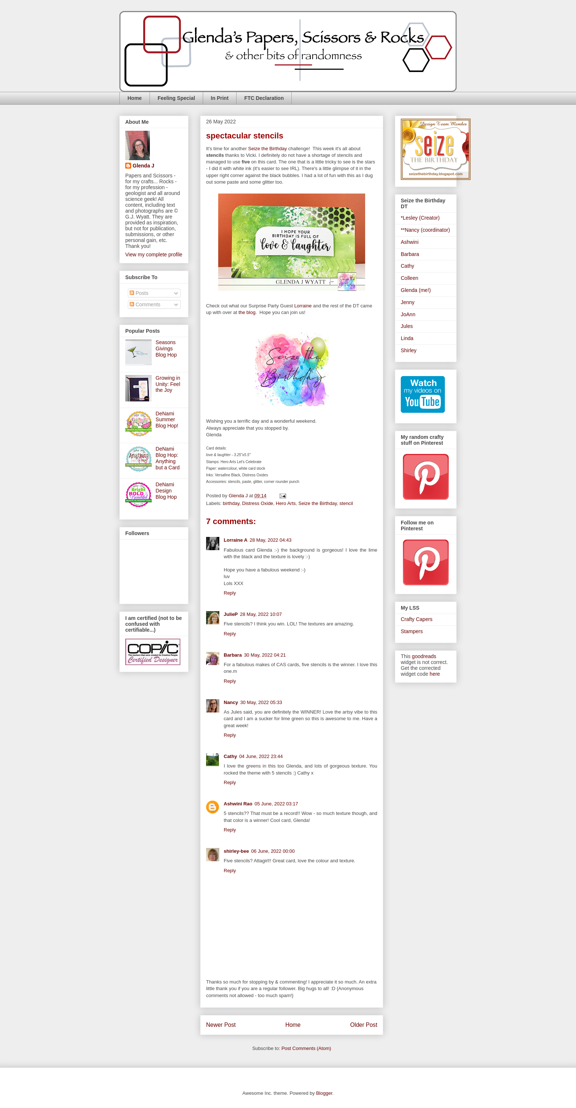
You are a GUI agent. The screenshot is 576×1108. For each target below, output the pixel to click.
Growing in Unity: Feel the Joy (168, 384)
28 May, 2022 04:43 (271, 540)
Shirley (409, 350)
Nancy (231, 702)
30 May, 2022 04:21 (265, 655)
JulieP (231, 614)
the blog (246, 312)
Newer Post (221, 1025)
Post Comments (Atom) (306, 1048)
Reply (230, 593)
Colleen (409, 278)
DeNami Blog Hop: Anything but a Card (168, 458)
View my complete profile (153, 254)
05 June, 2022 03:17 (276, 803)
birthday (231, 503)
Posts (139, 293)
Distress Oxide (257, 503)
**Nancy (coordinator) (425, 230)
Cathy (230, 756)
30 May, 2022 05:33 (261, 702)
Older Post (363, 1025)
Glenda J (143, 166)
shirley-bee (236, 851)
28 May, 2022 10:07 (261, 614)
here (435, 674)
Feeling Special (176, 98)
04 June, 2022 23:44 (261, 756)
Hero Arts (286, 503)
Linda (407, 338)
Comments (145, 304)
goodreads (424, 656)
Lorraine (303, 305)
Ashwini (409, 242)
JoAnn (408, 314)
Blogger (324, 1093)
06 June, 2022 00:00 (273, 851)
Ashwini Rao (238, 803)
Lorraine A (236, 540)
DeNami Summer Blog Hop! (167, 420)
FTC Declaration (264, 98)
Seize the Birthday (267, 148)
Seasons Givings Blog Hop (166, 348)
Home (134, 98)
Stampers (412, 631)
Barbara (233, 655)
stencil (346, 503)
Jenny (407, 302)
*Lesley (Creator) (420, 218)
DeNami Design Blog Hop (166, 490)
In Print (219, 98)
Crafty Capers (416, 619)
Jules (407, 326)
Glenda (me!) (416, 290)
